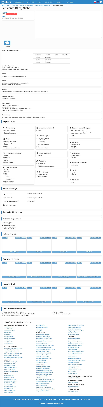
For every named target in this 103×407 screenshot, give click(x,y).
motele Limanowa (72, 356)
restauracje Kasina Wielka (42, 355)
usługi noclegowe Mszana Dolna (76, 331)
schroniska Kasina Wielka (42, 356)
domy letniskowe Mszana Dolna (44, 370)
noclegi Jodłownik (8, 343)
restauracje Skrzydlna (9, 369)
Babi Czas (39, 252)
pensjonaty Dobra (8, 388)
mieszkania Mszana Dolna (42, 383)
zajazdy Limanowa (72, 373)
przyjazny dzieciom (73, 391)
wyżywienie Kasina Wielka (42, 343)
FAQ (41, 399)
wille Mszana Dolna (73, 332)
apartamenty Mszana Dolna (43, 368)
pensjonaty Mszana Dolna (42, 390)
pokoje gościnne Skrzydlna (10, 367)
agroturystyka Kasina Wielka (43, 334)
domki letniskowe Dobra (10, 383)
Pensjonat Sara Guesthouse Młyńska (88, 277)
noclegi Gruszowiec (9, 336)
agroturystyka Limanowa (74, 338)
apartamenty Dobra (9, 377)
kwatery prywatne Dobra (10, 386)
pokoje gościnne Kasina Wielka (44, 353)
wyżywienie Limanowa (73, 347)
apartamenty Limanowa (74, 340)
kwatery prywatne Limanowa (75, 353)
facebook (16, 399)
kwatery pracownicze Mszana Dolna (45, 379)
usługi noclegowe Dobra (42, 327)
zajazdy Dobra (39, 331)
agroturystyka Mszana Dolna (43, 366)
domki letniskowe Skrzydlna (11, 362)
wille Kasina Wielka (41, 360)
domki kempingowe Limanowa (75, 343)
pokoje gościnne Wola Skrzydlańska (13, 353)
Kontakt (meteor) (26, 399)
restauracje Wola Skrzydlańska (11, 355)
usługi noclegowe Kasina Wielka (44, 358)
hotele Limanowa (72, 349)
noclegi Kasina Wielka (9, 330)
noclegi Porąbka (8, 334)
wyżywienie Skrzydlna (9, 363)
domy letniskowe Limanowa (75, 342)
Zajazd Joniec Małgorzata (39, 302)
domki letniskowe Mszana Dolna (44, 374)
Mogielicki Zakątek (88, 302)
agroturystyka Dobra (9, 375)
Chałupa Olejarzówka (14, 277)
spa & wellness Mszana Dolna (43, 387)
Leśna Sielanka (64, 252)
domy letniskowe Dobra (10, 379)
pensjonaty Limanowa (73, 362)
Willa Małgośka (14, 252)
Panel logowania (85, 399)
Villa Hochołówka (64, 302)
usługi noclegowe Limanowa (75, 369)
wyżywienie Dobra (8, 384)
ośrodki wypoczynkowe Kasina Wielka (45, 349)
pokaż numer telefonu (11, 14)
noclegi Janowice (8, 342)
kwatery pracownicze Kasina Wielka (45, 345)
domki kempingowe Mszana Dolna (44, 372)
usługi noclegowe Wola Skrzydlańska (13, 357)
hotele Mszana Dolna (41, 377)
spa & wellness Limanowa (74, 358)
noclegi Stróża (7, 332)
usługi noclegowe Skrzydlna (11, 371)
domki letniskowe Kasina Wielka (44, 342)
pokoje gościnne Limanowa (75, 364)
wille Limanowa (72, 371)
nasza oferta (66, 399)
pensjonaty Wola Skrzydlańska (11, 351)
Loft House (89, 252)
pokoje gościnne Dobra (9, 390)
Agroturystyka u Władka (14, 302)
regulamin (35, 399)
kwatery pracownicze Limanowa (76, 351)
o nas (59, 399)
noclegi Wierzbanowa (9, 338)
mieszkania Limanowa (73, 355)
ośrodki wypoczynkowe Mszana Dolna (45, 389)
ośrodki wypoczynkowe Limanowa (76, 360)
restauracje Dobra (8, 392)
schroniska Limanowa (73, 368)
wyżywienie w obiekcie (73, 377)
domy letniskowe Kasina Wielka (44, 338)
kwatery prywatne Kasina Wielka (44, 347)
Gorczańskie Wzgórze (64, 277)
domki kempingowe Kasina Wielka (44, 340)
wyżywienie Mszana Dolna (42, 376)
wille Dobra (39, 329)
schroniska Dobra (40, 325)
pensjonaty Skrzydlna (9, 365)
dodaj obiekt (75, 399)
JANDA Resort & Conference (39, 277)
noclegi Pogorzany (8, 340)
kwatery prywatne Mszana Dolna (44, 381)
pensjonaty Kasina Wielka (42, 351)
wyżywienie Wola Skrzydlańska (11, 350)
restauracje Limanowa (73, 366)
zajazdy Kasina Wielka (41, 362)
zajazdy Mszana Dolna (73, 334)
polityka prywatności (49, 399)
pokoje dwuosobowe (73, 382)
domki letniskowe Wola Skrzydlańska (13, 348)
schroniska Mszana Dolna (74, 329)
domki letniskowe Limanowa (75, 345)
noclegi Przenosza (8, 327)
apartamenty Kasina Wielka (43, 336)
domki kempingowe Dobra (10, 381)
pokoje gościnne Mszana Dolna (76, 325)
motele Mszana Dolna (41, 385)
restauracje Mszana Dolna (74, 327)
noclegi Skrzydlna (8, 329)
